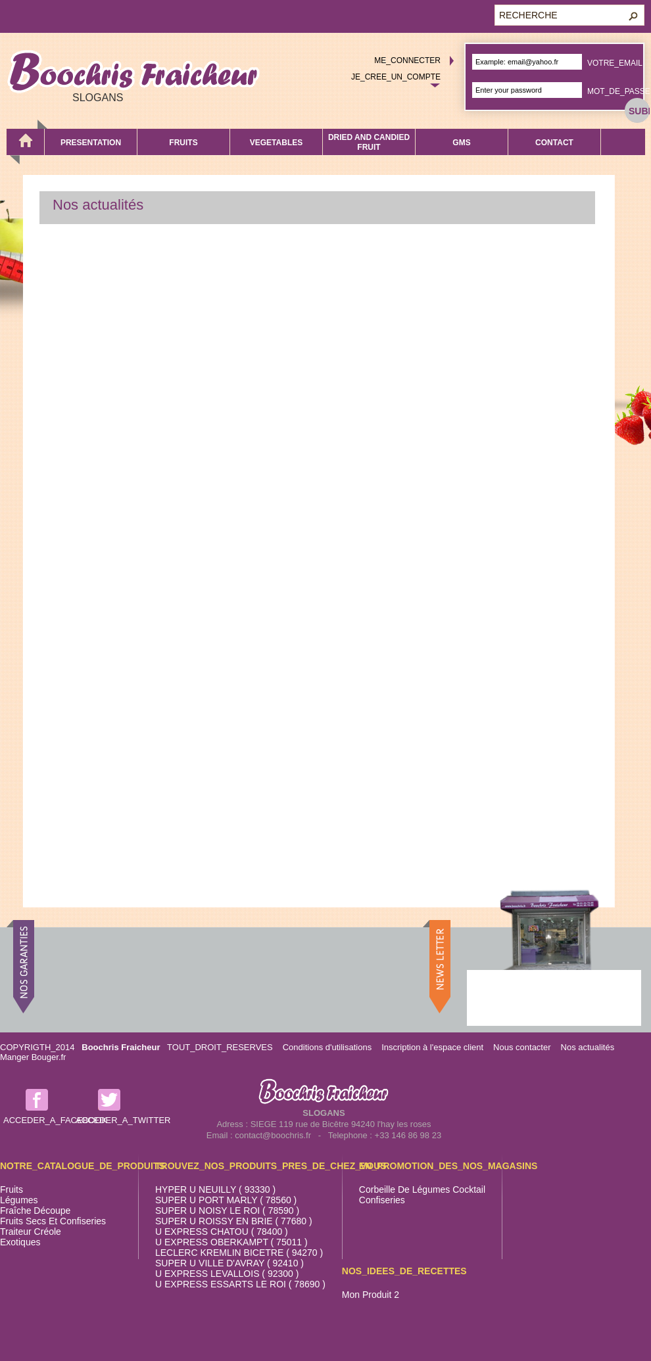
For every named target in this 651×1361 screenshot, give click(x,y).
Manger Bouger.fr (33, 1057)
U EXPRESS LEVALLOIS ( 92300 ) (227, 1273)
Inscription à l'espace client (432, 1047)
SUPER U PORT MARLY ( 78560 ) (226, 1200)
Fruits (11, 1189)
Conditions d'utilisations (327, 1047)
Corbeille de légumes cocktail (422, 1189)
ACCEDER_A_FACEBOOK (55, 1120)
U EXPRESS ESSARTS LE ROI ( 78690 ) (240, 1284)
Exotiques (20, 1242)
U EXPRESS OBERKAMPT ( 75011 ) (231, 1242)
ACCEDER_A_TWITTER (123, 1120)
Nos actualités (588, 1047)
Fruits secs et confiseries (53, 1221)
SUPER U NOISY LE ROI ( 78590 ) (227, 1210)
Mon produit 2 (370, 1294)
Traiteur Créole (30, 1231)
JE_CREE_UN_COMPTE (396, 76)
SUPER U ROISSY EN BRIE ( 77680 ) (233, 1221)
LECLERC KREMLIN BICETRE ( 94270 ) (239, 1252)
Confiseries (382, 1200)
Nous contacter (521, 1047)
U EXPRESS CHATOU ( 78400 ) (221, 1231)
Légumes (19, 1200)
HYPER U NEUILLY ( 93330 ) (215, 1189)
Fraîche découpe (35, 1210)
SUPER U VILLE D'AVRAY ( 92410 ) (229, 1263)
